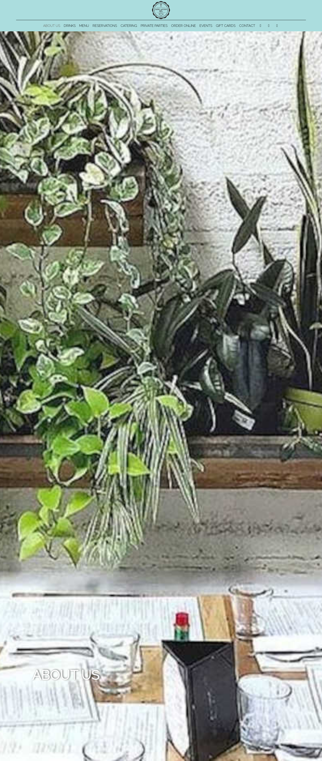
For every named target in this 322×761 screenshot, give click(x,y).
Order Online (183, 26)
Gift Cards (225, 26)
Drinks (70, 26)
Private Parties (154, 26)
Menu (84, 26)
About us (51, 26)
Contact (247, 26)
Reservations (105, 26)
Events (205, 26)
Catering (129, 26)
